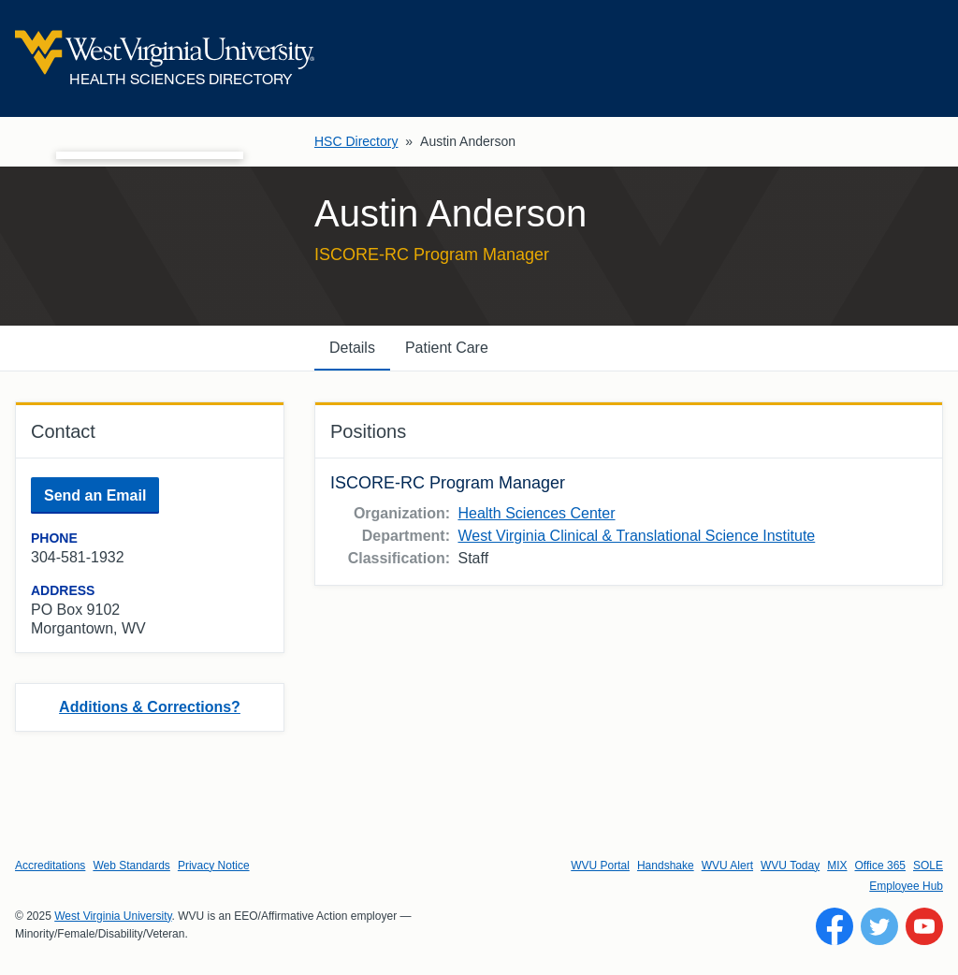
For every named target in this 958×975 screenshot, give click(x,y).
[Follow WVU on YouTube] (924, 926)
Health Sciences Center (536, 513)
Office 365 (880, 865)
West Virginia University (112, 916)
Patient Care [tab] (446, 348)
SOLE (928, 865)
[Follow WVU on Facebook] (834, 926)
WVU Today (790, 865)
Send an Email (95, 495)
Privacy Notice (214, 865)
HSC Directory (356, 141)
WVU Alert (727, 865)
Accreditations (50, 865)
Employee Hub (906, 886)
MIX (837, 865)
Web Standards (131, 865)
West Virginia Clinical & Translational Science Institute (636, 536)
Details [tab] (352, 348)
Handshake (665, 865)
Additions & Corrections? (149, 707)
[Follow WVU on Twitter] (879, 926)
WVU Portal (600, 865)
